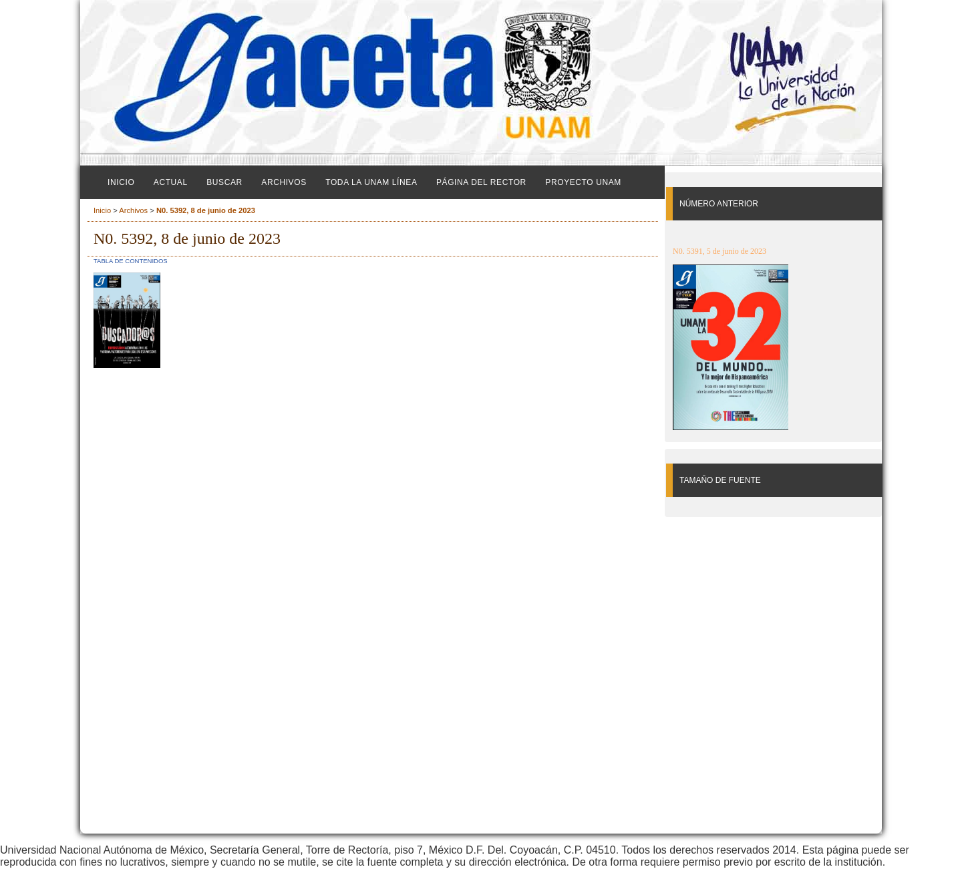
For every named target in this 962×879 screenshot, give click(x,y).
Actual (171, 182)
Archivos (283, 182)
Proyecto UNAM (583, 182)
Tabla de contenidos (131, 261)
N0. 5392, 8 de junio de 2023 (205, 210)
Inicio (121, 182)
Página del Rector (481, 182)
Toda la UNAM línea (371, 182)
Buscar (224, 182)
